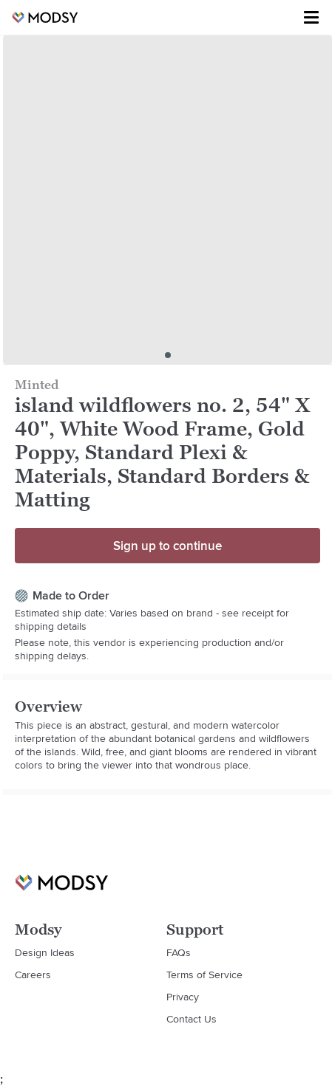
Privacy (182, 996)
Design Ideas (45, 952)
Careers (33, 974)
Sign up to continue (167, 545)
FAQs (178, 952)
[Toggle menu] (311, 17)
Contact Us (191, 1018)
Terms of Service (204, 974)
